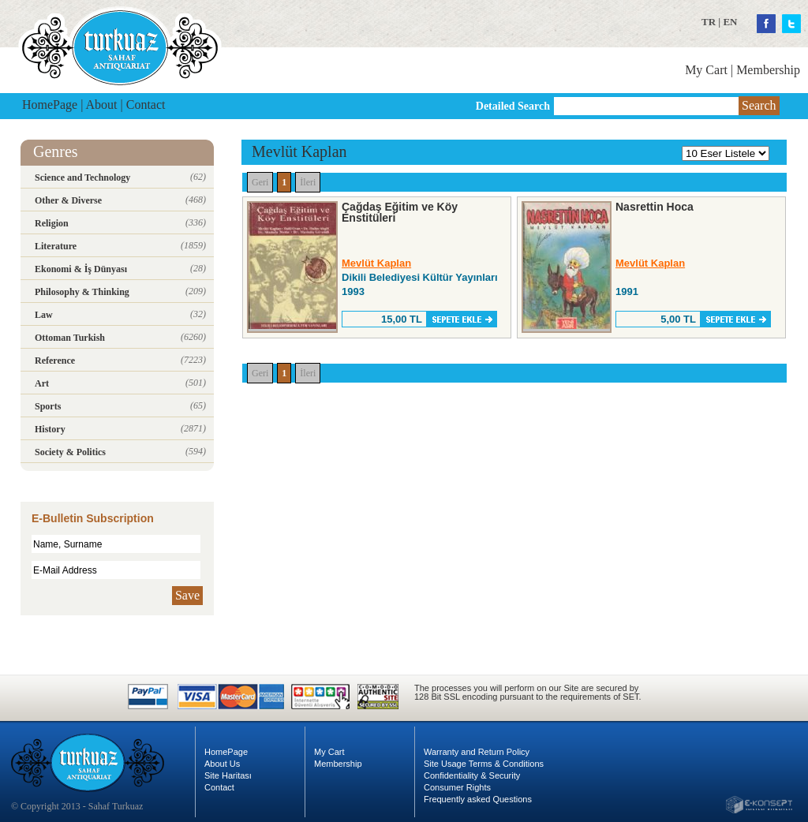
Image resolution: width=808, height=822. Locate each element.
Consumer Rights (457, 787)
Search (759, 105)
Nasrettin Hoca (654, 206)
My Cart (706, 70)
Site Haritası (228, 775)
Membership (768, 70)
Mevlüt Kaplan (376, 263)
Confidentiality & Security (472, 775)
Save (187, 595)
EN (730, 22)
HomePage (49, 104)
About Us (222, 763)
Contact (146, 104)
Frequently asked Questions (478, 799)
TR (708, 22)
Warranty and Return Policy (476, 752)
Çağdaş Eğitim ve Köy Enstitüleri (400, 212)
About (102, 104)
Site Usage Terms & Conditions (484, 763)
